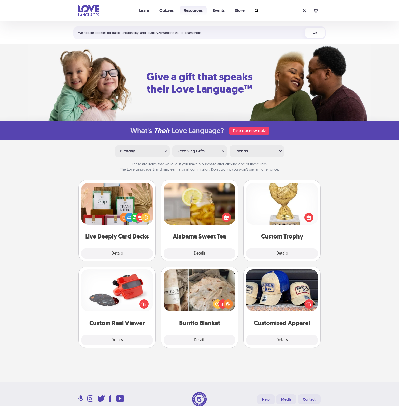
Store (240, 10)
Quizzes (166, 10)
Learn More (193, 33)
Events (219, 10)
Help (266, 399)
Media (286, 399)
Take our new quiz (249, 130)
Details (117, 253)
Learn (144, 10)
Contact (309, 399)
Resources (193, 10)
